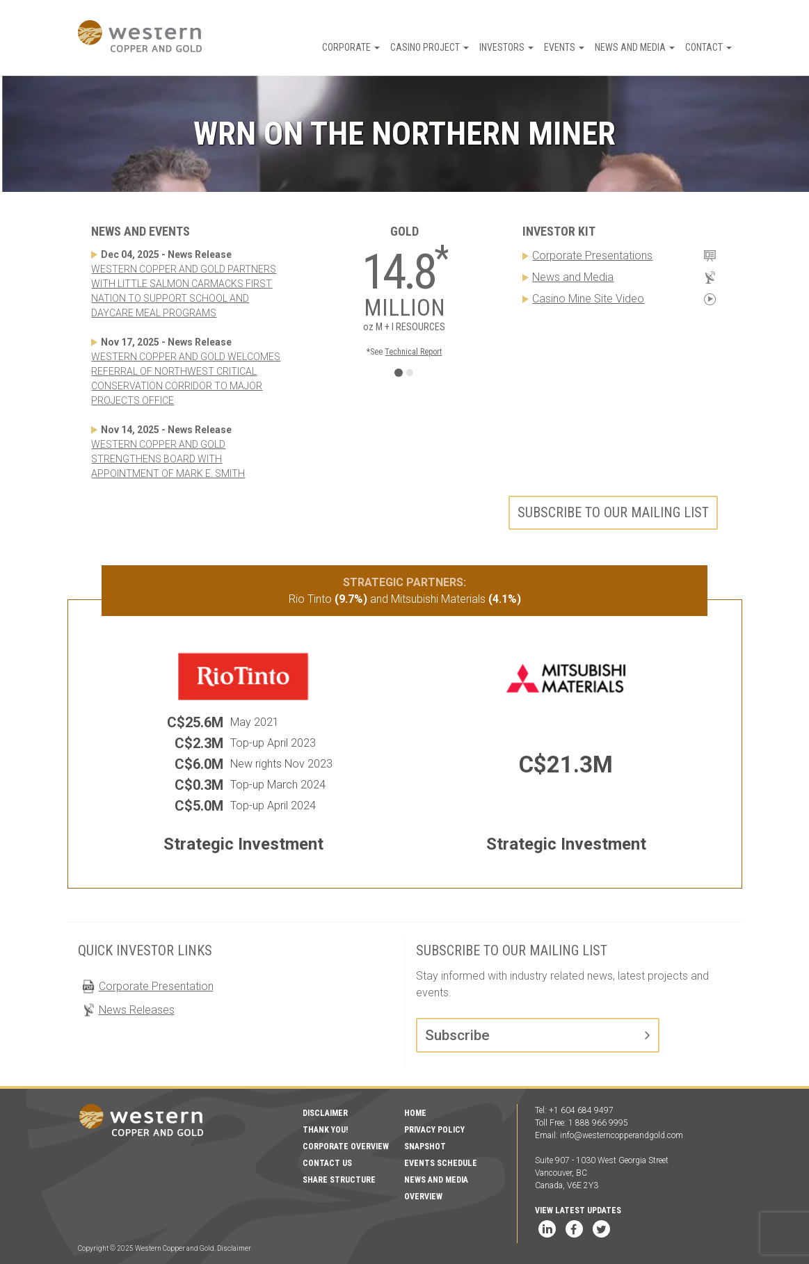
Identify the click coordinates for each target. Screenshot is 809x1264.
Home (415, 1113)
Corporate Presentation (156, 986)
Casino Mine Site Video (588, 298)
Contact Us (327, 1163)
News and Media (635, 47)
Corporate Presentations (592, 255)
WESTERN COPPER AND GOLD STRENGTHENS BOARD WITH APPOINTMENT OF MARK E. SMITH (168, 459)
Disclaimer (325, 1113)
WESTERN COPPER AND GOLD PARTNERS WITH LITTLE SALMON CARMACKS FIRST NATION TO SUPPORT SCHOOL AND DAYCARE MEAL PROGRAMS (183, 291)
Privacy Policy (434, 1130)
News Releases (137, 1009)
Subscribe (457, 1035)
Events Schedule (440, 1163)
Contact (708, 47)
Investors (506, 47)
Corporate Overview (346, 1146)
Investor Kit (558, 231)
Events (564, 47)
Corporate (351, 47)
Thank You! (325, 1130)
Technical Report (413, 352)
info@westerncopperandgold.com (621, 1135)
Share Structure (339, 1180)
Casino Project (429, 47)
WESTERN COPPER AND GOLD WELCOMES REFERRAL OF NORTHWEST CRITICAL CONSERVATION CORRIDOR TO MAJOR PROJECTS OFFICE (185, 378)
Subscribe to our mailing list (613, 512)
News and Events (140, 231)
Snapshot (425, 1146)
